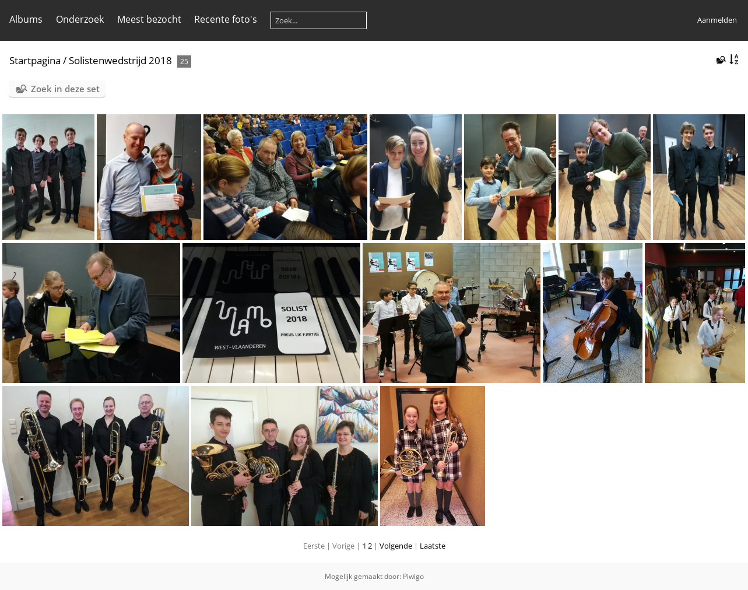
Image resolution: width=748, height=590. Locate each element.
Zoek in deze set (65, 88)
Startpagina (35, 60)
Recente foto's (225, 19)
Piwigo (413, 576)
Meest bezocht (149, 19)
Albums (26, 19)
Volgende (396, 545)
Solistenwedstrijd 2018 (120, 60)
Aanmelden (717, 20)
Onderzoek (80, 19)
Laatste (432, 545)
